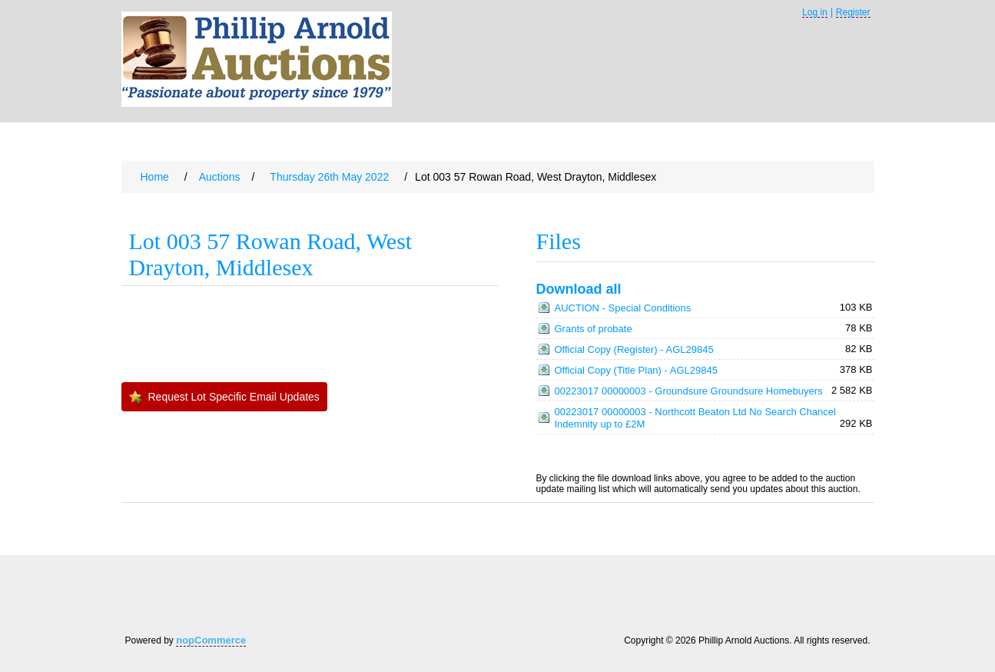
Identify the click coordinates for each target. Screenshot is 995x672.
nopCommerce (211, 640)
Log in (815, 13)
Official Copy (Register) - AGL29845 (634, 349)
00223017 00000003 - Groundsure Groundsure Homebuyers (689, 391)
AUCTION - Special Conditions (623, 308)
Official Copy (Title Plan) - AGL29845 (636, 370)
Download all (579, 289)
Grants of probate (593, 328)
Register (853, 13)
